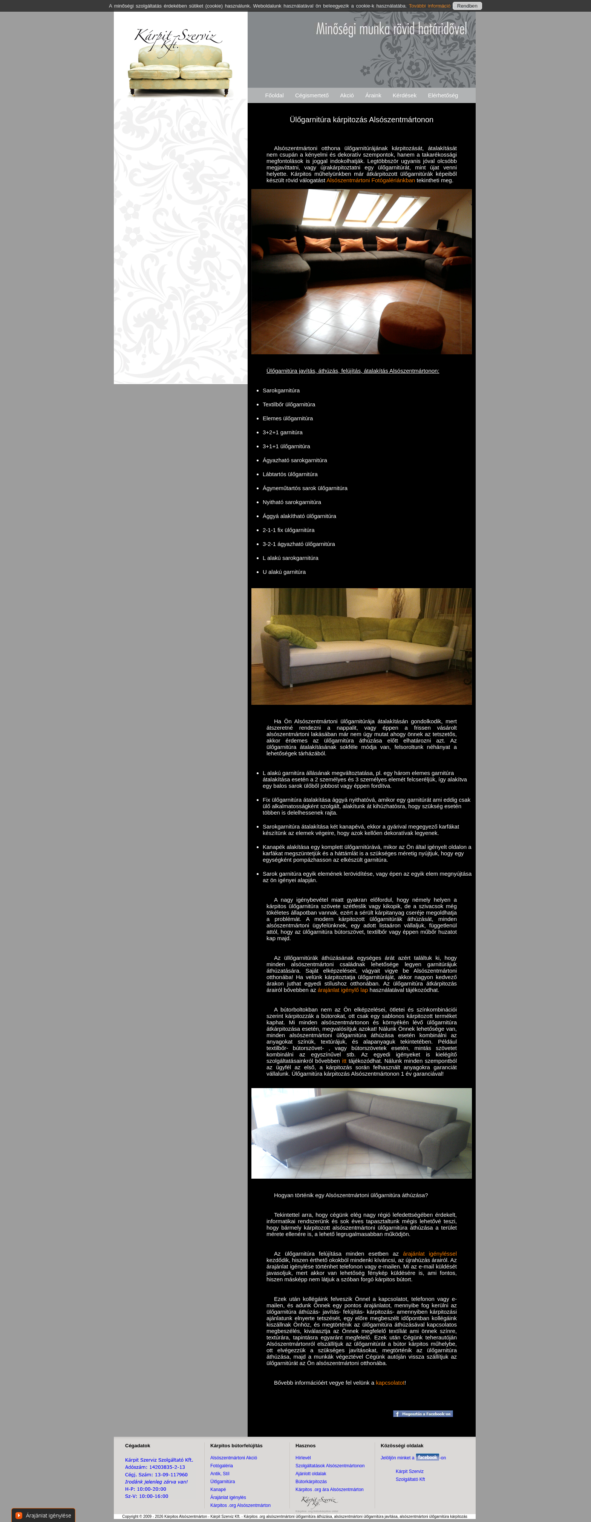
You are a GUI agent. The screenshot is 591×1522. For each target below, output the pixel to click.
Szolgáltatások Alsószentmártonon (330, 1465)
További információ (431, 6)
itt (344, 1061)
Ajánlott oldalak (311, 1473)
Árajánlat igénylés (228, 1497)
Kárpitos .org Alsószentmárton (240, 1505)
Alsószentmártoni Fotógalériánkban (370, 180)
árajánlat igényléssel (430, 1253)
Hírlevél (303, 1458)
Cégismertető (312, 95)
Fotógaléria (221, 1465)
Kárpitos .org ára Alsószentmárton (330, 1489)
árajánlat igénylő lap (343, 990)
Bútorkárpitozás (311, 1481)
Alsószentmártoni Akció (233, 1458)
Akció (347, 95)
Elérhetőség (443, 95)
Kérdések (404, 95)
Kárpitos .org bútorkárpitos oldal (317, 1511)
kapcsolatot (390, 1382)
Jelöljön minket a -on (413, 1458)
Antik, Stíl (220, 1473)
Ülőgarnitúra (222, 1481)
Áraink (373, 95)
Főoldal (274, 95)
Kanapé (218, 1489)
